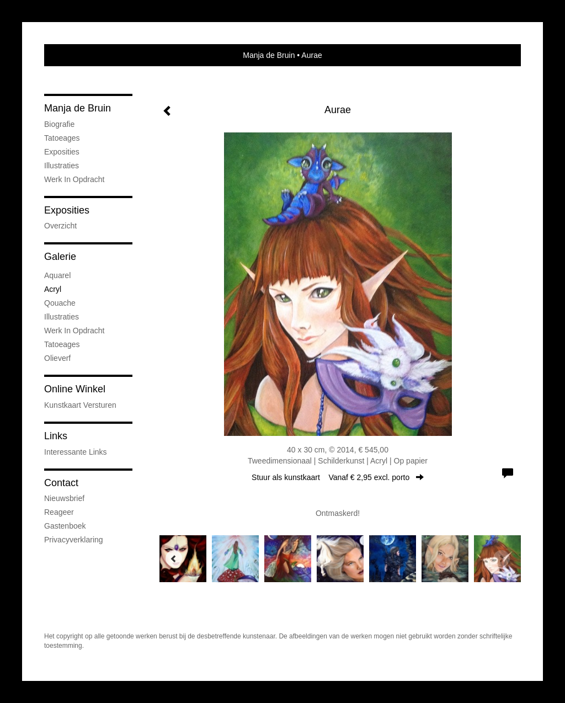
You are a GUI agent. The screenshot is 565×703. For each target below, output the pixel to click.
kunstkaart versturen (80, 405)
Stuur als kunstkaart (338, 477)
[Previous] (174, 558)
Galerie (60, 256)
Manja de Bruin (269, 55)
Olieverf (57, 358)
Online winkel (74, 389)
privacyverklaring (73, 539)
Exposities (61, 151)
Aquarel (57, 275)
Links (55, 435)
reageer (59, 512)
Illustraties (61, 165)
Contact (61, 482)
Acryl (52, 289)
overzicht (60, 225)
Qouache (60, 303)
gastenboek (65, 525)
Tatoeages (62, 138)
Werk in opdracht (74, 179)
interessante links (75, 452)
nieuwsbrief (64, 498)
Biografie (59, 124)
